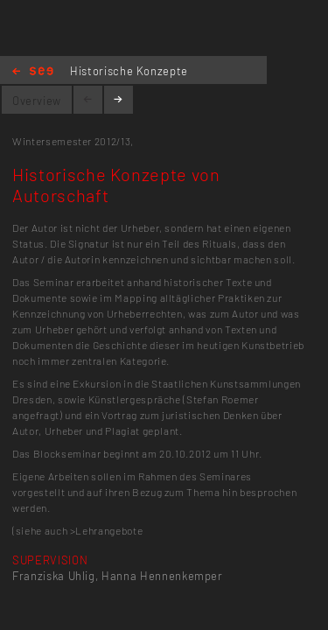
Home (32, 72)
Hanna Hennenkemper (162, 576)
